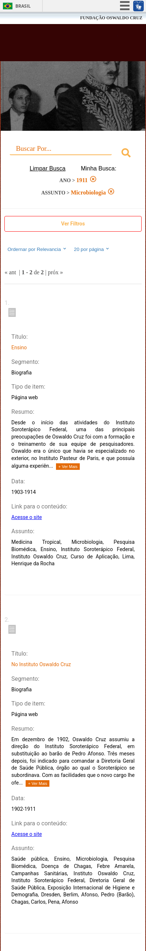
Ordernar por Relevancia (37, 249)
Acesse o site (26, 517)
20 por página (92, 249)
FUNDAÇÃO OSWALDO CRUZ (111, 17)
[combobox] (73, 153)
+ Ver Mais (67, 466)
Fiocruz (22, 18)
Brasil (23, 6)
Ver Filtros (73, 224)
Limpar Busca (47, 168)
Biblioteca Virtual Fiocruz (62, 44)
